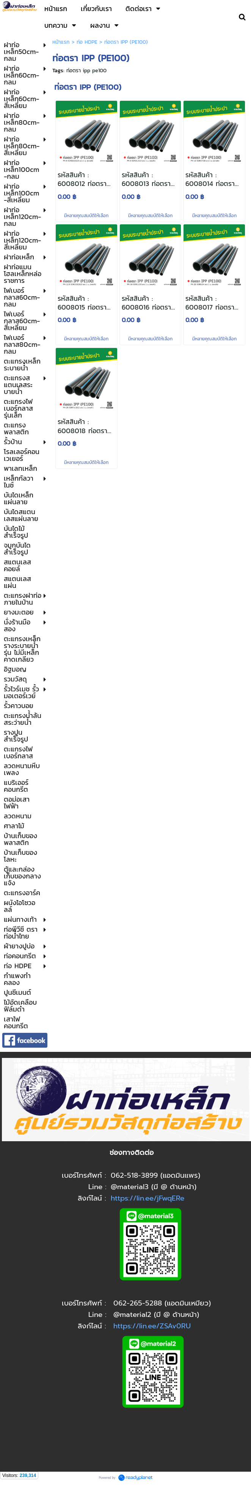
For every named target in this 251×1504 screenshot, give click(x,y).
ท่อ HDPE (87, 42)
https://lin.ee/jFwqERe (147, 1198)
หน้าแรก (61, 42)
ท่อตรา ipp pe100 (86, 71)
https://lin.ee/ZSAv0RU (152, 1326)
